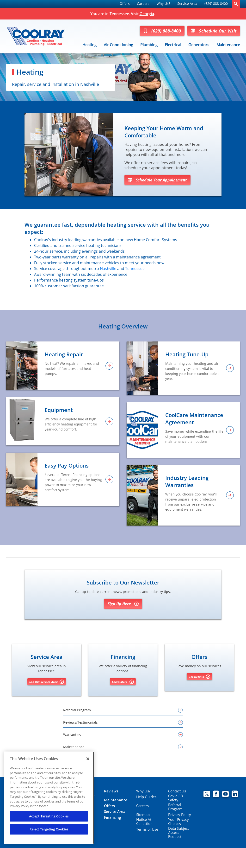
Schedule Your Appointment (157, 180)
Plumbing (149, 44)
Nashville (108, 268)
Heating (89, 44)
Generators (198, 44)
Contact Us (177, 791)
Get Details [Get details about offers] (199, 677)
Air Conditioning (118, 44)
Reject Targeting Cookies (49, 829)
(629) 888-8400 (216, 3)
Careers (143, 3)
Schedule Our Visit (213, 31)
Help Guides (146, 797)
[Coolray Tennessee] (36, 36)
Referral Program (175, 807)
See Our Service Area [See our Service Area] (46, 682)
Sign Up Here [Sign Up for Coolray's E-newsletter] (123, 603)
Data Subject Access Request (178, 832)
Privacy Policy (179, 815)
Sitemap (143, 815)
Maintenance (228, 44)
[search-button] (236, 4)
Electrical (173, 44)
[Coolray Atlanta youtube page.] (225, 794)
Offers (125, 3)
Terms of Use (147, 829)
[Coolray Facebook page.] (216, 794)
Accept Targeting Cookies (49, 816)
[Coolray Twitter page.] (206, 794)
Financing (112, 817)
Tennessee (135, 268)
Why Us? (163, 3)
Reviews (111, 791)
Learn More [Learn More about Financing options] (123, 682)
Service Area (187, 3)
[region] (49, 798)
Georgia (147, 13)
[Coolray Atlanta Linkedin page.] (235, 794)
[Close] (88, 758)
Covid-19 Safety (175, 798)
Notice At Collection (144, 821)
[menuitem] (124, 3)
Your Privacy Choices (178, 821)
